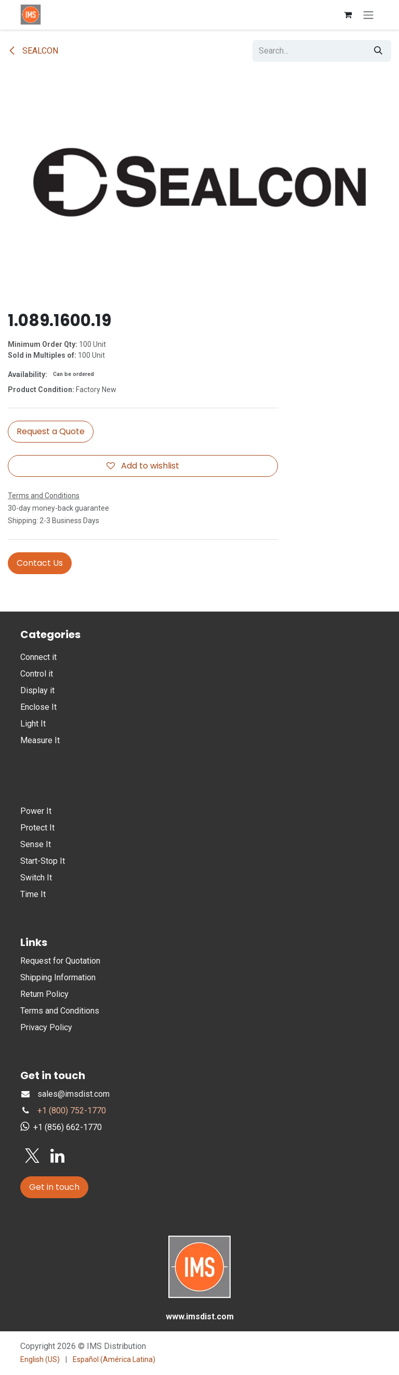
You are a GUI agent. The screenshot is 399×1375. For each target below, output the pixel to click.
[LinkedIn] (57, 1156)
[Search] (378, 51)
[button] (51, 432)
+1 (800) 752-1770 (71, 1110)
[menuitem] (40, 1360)
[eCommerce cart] (347, 14)
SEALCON (33, 51)
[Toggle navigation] (368, 14)
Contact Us (40, 563)
